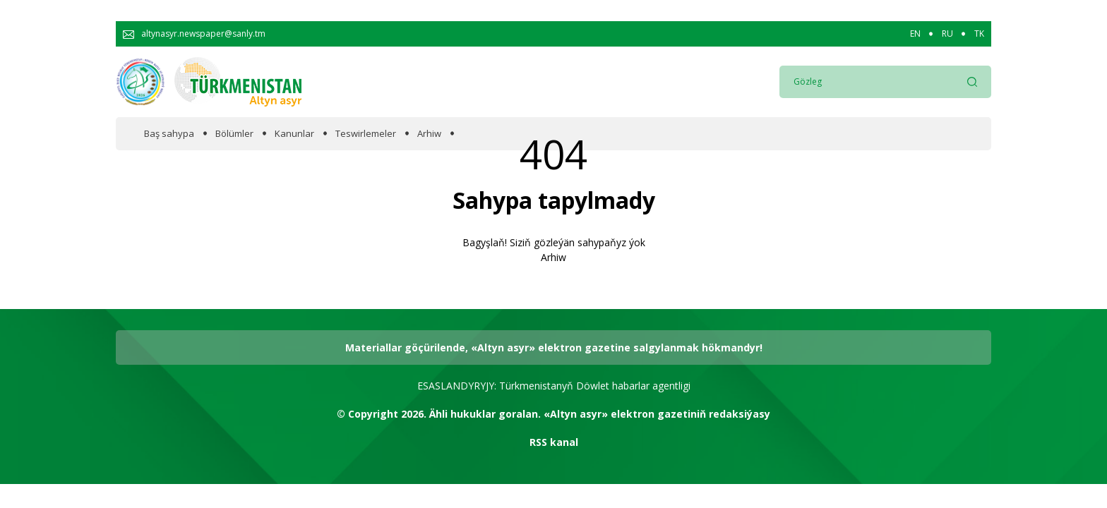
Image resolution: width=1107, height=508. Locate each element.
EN (915, 34)
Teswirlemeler (365, 134)
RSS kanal (553, 442)
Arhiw (429, 134)
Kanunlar (294, 134)
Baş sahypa (169, 134)
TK (979, 34)
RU (947, 34)
